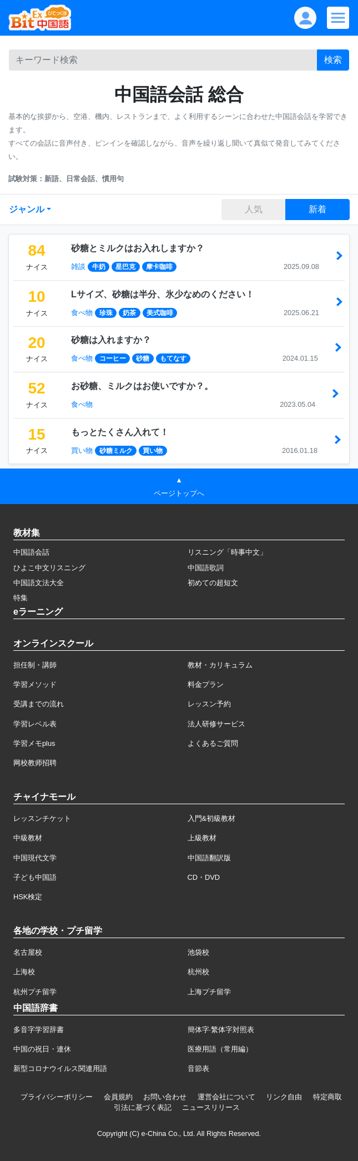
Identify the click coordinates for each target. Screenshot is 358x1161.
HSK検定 (27, 897)
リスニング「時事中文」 (227, 552)
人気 (254, 209)
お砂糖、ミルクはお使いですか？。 (142, 386)
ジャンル (26, 209)
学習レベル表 (35, 724)
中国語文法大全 (38, 583)
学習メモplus (34, 743)
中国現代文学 (35, 858)
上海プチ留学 (209, 992)
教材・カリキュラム (220, 665)
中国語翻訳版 (209, 858)
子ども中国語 (35, 877)
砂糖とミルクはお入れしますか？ (137, 248)
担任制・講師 (35, 665)
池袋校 (198, 952)
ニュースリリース (211, 1107)
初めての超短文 (213, 583)
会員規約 (118, 1097)
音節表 (198, 1068)
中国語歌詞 (206, 568)
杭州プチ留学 (35, 992)
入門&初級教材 (212, 818)
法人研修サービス (216, 724)
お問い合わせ (164, 1097)
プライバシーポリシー (57, 1097)
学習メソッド (35, 684)
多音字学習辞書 (38, 1029)
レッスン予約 (209, 704)
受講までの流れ (38, 704)
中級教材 (27, 838)
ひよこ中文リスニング (49, 568)
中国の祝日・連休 (42, 1049)
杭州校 (198, 972)
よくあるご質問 (213, 743)
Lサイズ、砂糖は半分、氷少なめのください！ (162, 294)
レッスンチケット (42, 818)
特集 (20, 598)
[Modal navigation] (338, 18)
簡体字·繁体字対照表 (221, 1029)
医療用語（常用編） (220, 1049)
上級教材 (202, 838)
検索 (333, 59)
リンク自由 (284, 1097)
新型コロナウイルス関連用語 (60, 1068)
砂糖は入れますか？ (111, 340)
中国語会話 (31, 552)
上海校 (24, 972)
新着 (317, 209)
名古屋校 (27, 952)
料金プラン (206, 684)
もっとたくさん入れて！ (120, 432)
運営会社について (226, 1097)
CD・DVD (204, 877)
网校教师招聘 (35, 763)
